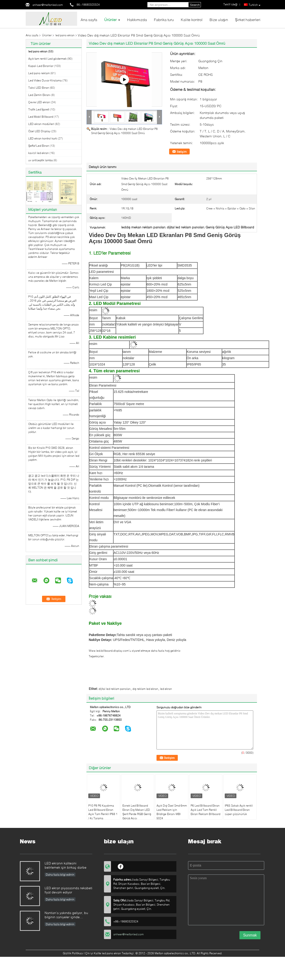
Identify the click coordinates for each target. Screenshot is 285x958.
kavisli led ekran (38, 153)
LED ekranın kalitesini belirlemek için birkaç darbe (65, 865)
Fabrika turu (164, 19)
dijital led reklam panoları (115, 689)
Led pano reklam (39, 73)
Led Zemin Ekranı (39, 95)
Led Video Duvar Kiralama (45, 80)
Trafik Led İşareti (38, 109)
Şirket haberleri (247, 19)
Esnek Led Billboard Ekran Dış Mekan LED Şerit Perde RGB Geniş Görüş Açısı (136, 812)
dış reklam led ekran (145, 689)
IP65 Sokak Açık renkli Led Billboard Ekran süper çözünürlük (239, 810)
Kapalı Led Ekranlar (40, 66)
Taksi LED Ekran (38, 87)
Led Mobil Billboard (40, 116)
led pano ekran (65, 35)
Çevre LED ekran (39, 102)
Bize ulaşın (219, 19)
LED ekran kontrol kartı (42, 138)
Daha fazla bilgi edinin (60, 874)
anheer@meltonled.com (47, 5)
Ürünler (110, 19)
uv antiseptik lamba (40, 160)
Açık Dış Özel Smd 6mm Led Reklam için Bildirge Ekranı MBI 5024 (172, 812)
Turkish (254, 5)
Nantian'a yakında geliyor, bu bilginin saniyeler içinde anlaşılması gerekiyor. (66, 915)
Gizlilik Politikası (73, 953)
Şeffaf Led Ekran (38, 145)
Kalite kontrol (192, 19)
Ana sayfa (89, 19)
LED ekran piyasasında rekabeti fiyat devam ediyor (68, 890)
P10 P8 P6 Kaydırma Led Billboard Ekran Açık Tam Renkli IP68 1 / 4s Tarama (103, 812)
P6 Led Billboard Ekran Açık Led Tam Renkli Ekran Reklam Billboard (205, 810)
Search (195, 5)
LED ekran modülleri (41, 124)
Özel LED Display (39, 131)
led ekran (166, 689)
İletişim (182, 152)
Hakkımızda (137, 19)
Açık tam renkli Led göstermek (47, 58)
